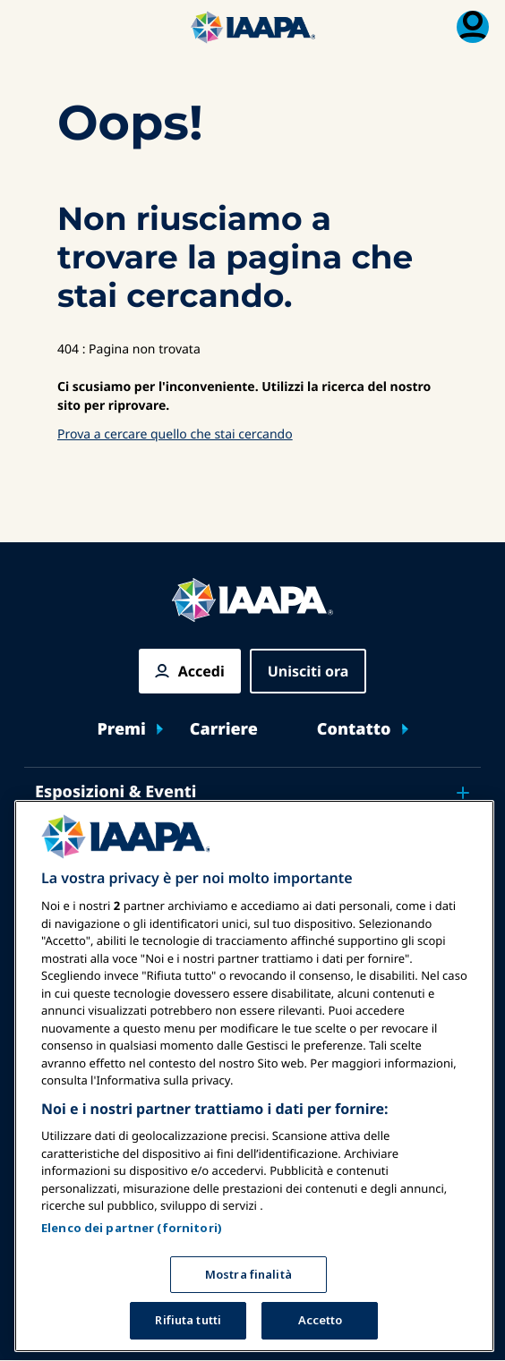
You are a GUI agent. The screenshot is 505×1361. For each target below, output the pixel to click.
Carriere (224, 729)
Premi (121, 729)
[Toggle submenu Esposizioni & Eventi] (463, 793)
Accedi (201, 671)
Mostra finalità (248, 1274)
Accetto (320, 1320)
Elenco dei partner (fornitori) (131, 1228)
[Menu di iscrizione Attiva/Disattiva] (473, 27)
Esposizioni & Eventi (115, 792)
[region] (254, 1076)
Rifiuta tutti (188, 1320)
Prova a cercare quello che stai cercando (175, 434)
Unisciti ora (308, 671)
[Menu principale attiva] (32, 27)
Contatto (354, 729)
